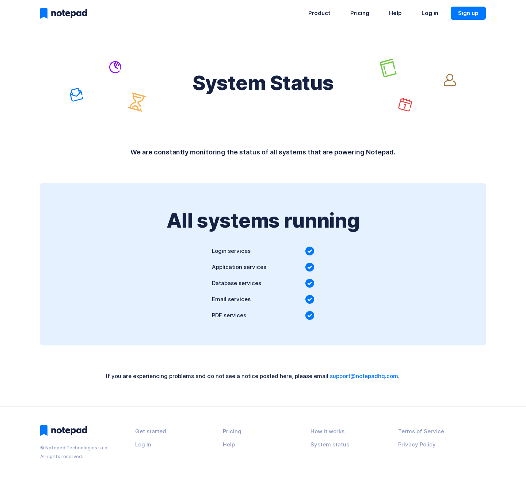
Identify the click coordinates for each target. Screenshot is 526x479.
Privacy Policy (417, 444)
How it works (327, 431)
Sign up (468, 13)
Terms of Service (421, 431)
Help (395, 13)
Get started (150, 431)
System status (329, 444)
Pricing (359, 13)
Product (319, 13)
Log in (430, 13)
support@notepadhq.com (364, 376)
